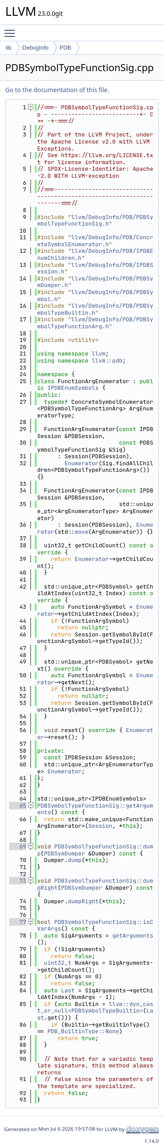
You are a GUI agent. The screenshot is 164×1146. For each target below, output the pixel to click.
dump (74, 860)
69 (17, 846)
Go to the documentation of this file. (57, 90)
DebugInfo (35, 47)
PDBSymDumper (64, 853)
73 (17, 880)
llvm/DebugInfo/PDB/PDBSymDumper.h (95, 282)
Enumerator (81, 463)
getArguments (133, 935)
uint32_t (57, 962)
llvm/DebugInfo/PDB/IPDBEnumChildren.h (95, 254)
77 (17, 922)
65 (17, 805)
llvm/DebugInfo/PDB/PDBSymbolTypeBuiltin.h (95, 309)
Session (100, 826)
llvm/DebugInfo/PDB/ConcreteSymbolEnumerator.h (95, 241)
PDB (65, 47)
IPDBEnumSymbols (72, 388)
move (81, 531)
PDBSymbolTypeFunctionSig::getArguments (95, 809)
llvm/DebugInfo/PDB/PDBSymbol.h (95, 295)
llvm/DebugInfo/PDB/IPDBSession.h (95, 268)
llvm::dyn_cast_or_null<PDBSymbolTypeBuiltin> (95, 1007)
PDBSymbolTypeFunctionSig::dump (95, 850)
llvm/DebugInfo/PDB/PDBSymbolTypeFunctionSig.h (95, 220)
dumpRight (83, 901)
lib (8, 47)
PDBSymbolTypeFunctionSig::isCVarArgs (95, 925)
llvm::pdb (107, 360)
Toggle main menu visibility (11, 29)
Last (68, 990)
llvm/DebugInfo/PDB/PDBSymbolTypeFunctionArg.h (95, 323)
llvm (98, 353)
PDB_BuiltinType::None (83, 1031)
